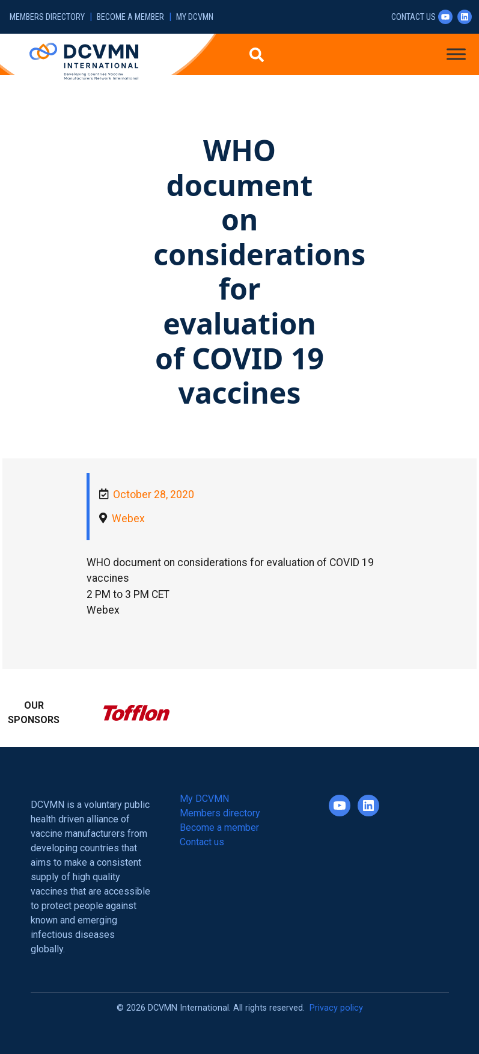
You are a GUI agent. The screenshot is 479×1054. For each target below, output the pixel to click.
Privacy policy (336, 1008)
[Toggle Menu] (456, 54)
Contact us (413, 17)
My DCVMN (194, 17)
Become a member (130, 17)
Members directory (47, 17)
